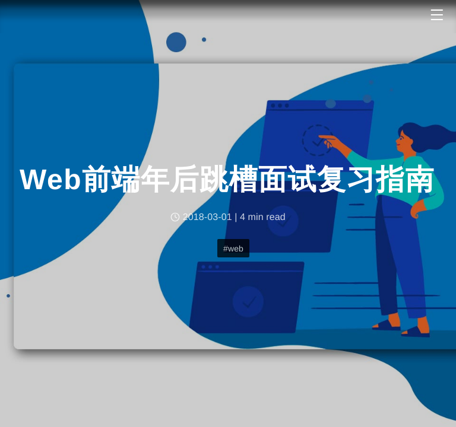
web (235, 248)
